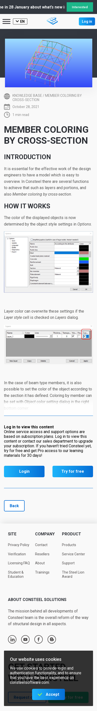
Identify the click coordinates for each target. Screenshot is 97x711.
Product (71, 534)
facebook (39, 639)
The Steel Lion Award (73, 574)
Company (45, 534)
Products (69, 545)
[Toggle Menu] (6, 21)
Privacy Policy (18, 545)
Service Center (73, 554)
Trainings (42, 572)
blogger (52, 639)
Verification (17, 554)
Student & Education (16, 574)
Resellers (42, 554)
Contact (41, 545)
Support (68, 563)
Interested (80, 7)
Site (12, 534)
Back (14, 505)
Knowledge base (27, 96)
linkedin (12, 639)
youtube (25, 639)
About (40, 563)
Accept (52, 694)
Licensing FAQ (19, 563)
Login (24, 471)
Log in (87, 21)
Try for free (72, 471)
